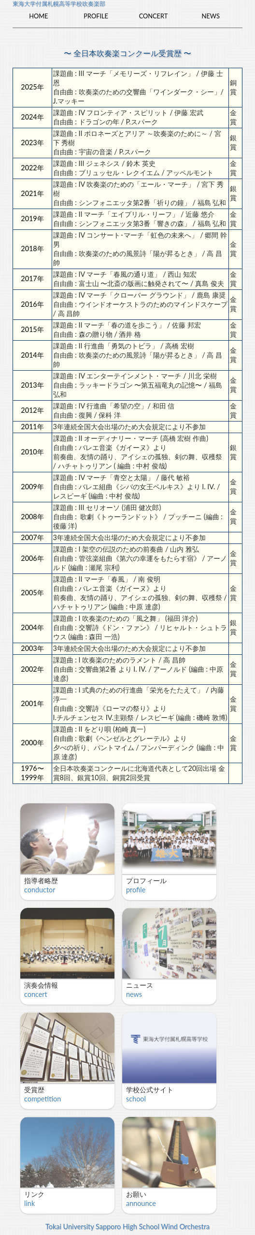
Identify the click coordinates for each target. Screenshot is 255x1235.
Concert (153, 16)
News (211, 16)
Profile (96, 16)
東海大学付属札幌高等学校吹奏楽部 (59, 3)
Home (38, 16)
